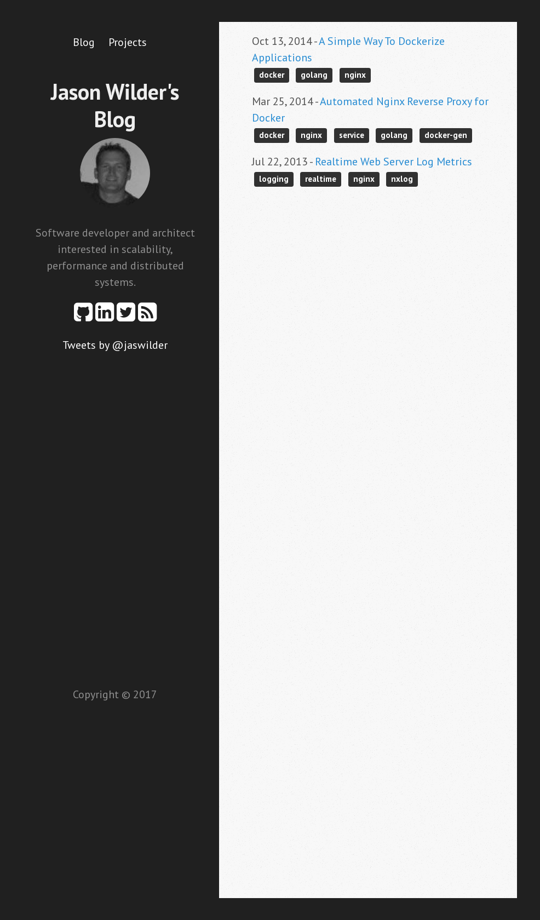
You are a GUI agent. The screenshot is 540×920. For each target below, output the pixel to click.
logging (274, 179)
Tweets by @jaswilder (115, 345)
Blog (84, 42)
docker (271, 75)
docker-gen (445, 135)
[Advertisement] (115, 517)
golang (314, 75)
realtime (320, 179)
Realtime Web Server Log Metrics (393, 161)
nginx (355, 75)
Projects (127, 42)
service (351, 135)
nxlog (402, 179)
